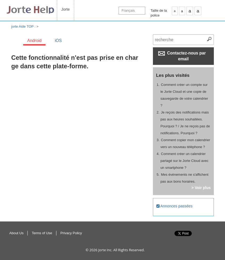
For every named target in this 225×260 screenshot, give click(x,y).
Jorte (65, 9)
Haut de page (217, 239)
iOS (58, 40)
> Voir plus (201, 188)
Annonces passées (174, 206)
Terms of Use (42, 233)
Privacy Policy (71, 233)
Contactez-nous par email (182, 56)
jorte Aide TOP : (23, 26)
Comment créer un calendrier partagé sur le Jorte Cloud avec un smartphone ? (184, 161)
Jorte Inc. (105, 250)
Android (34, 40)
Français (128, 10)
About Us (16, 233)
